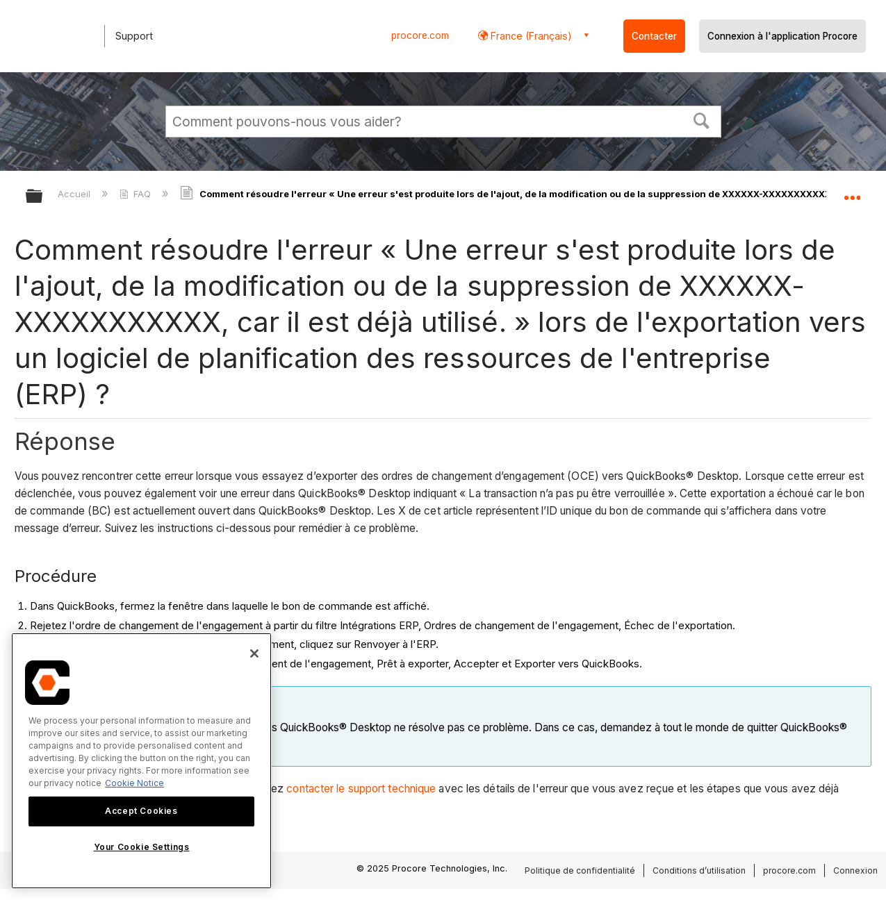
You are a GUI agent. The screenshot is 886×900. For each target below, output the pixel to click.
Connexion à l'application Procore (782, 36)
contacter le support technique (361, 788)
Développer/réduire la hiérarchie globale (43, 197)
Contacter (654, 36)
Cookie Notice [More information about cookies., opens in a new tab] (134, 783)
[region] (141, 761)
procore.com (420, 35)
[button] (701, 119)
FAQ (137, 193)
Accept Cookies (141, 811)
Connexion (855, 870)
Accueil (75, 193)
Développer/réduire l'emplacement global (852, 192)
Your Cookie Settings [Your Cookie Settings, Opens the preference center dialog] (142, 847)
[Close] (254, 653)
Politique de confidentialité (580, 870)
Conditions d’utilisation (699, 870)
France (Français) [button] (530, 36)
